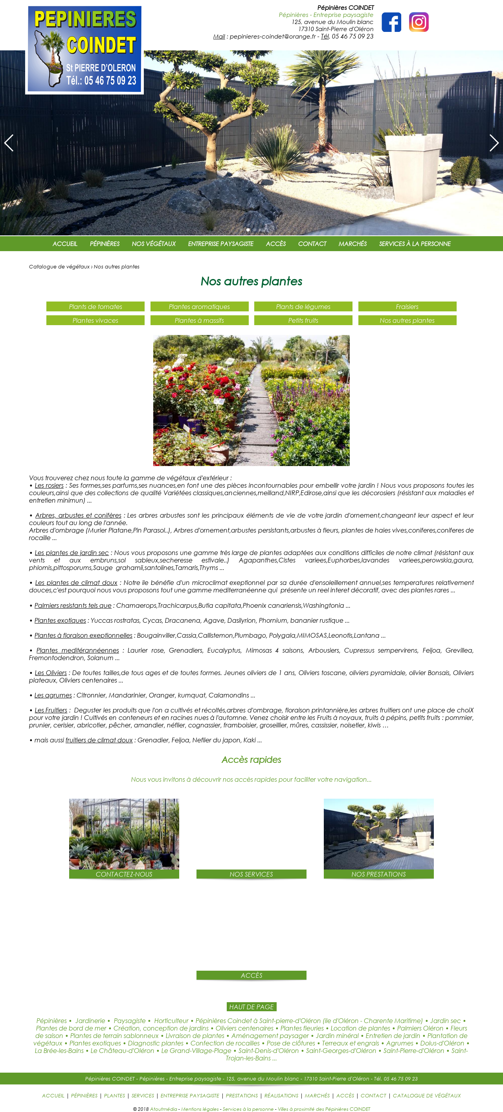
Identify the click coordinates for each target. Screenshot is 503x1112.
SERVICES (143, 1095)
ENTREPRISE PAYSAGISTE (220, 243)
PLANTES (114, 1095)
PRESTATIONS (242, 1095)
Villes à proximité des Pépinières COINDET (324, 1109)
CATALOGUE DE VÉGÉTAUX (427, 1095)
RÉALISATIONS (281, 1095)
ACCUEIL (65, 243)
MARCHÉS (353, 243)
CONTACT (312, 243)
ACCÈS (276, 243)
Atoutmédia (163, 1109)
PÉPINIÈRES (104, 243)
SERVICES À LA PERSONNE (415, 243)
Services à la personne (248, 1109)
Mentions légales (200, 1109)
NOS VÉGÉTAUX (154, 243)
